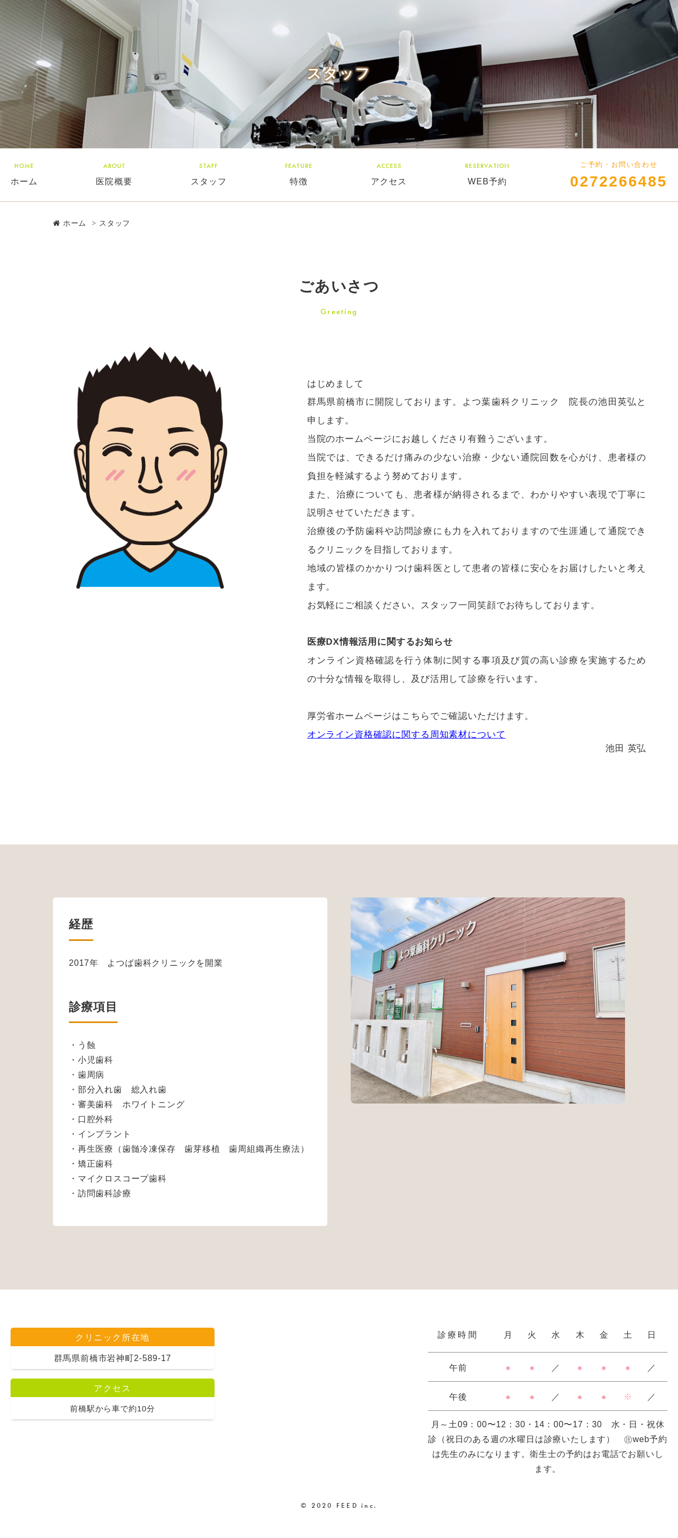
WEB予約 (487, 173)
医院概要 (114, 173)
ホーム (24, 173)
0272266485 (618, 181)
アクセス (389, 173)
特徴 (299, 173)
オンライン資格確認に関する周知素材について (406, 735)
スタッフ (209, 173)
